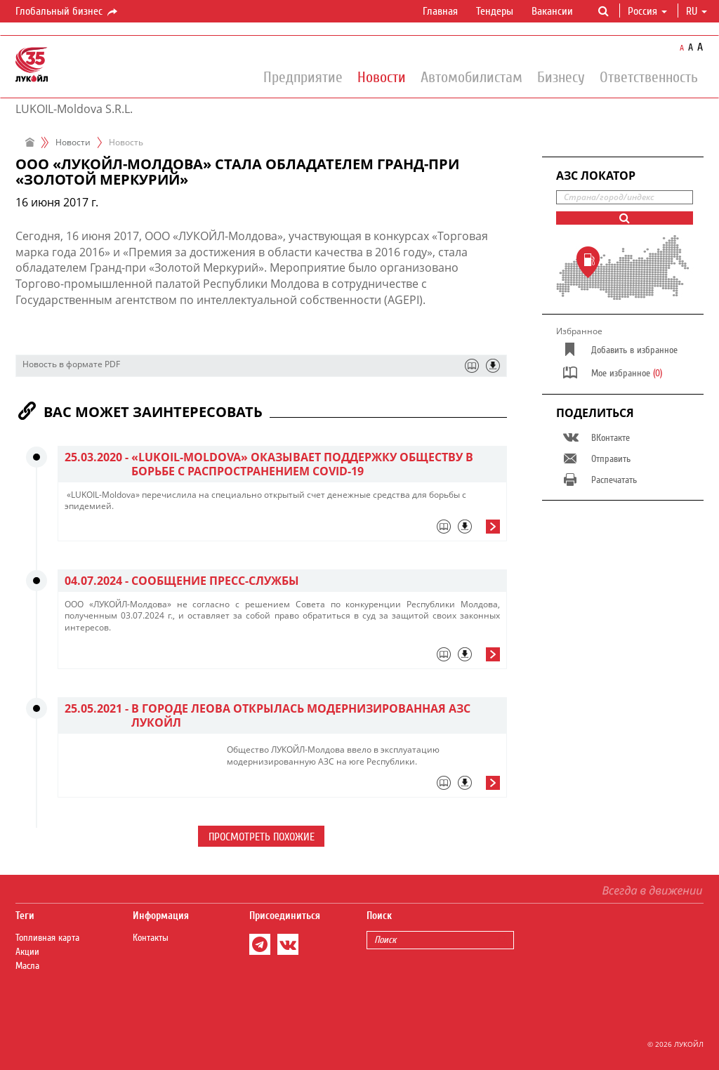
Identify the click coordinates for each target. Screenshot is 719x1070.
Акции (27, 952)
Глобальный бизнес (67, 12)
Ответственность (649, 76)
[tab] (282, 530)
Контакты (151, 938)
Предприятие (303, 76)
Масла (27, 966)
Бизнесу (561, 76)
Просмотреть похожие (262, 837)
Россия (647, 11)
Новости (381, 76)
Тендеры (494, 11)
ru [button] (696, 11)
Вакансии (552, 11)
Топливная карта (47, 938)
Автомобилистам (471, 76)
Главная (440, 11)
